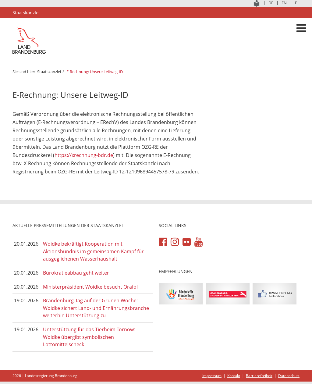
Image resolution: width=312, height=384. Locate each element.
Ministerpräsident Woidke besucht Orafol (90, 286)
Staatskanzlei (49, 71)
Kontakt (233, 375)
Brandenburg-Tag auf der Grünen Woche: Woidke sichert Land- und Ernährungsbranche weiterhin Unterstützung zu (96, 308)
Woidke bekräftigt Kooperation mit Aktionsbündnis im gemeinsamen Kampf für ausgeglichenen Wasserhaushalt (93, 251)
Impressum (212, 375)
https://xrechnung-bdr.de (84, 155)
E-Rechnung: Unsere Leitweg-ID (94, 71)
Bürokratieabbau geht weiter (76, 272)
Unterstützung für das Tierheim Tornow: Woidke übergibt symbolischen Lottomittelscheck (89, 337)
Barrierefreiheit (259, 375)
